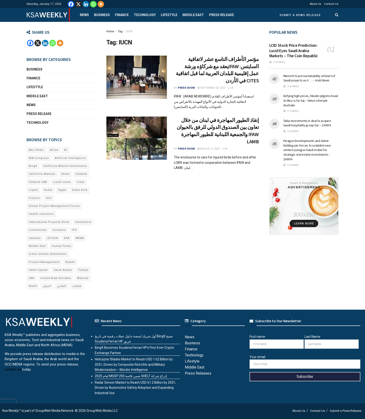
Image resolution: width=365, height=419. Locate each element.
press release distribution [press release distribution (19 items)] (48, 253)
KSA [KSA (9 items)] (67, 238)
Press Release (221, 15)
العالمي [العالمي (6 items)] (61, 286)
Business (102, 15)
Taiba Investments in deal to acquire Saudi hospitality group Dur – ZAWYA (307, 123)
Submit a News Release (300, 15)
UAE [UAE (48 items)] (31, 278)
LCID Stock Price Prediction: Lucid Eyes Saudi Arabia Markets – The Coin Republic (293, 50)
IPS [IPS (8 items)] (74, 229)
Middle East (193, 15)
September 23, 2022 (211, 87)
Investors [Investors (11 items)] (59, 229)
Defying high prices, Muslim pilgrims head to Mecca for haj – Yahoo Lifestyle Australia (310, 100)
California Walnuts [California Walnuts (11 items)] (42, 173)
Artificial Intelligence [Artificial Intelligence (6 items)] (70, 158)
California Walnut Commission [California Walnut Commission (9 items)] (65, 166)
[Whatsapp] (93, 4)
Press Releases (198, 373)
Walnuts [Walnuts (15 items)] (82, 278)
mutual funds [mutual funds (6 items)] (61, 246)
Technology (145, 15)
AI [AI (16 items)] (65, 149)
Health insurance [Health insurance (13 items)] (41, 213)
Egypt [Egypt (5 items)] (62, 189)
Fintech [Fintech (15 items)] (34, 198)
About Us (315, 4)
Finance (122, 15)
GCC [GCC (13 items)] (49, 198)
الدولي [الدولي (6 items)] (47, 286)
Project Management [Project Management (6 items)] (44, 262)
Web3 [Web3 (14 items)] (33, 286)
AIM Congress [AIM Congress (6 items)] (39, 158)
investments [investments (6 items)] (38, 229)
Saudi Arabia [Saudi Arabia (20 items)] (63, 270)
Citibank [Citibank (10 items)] (81, 173)
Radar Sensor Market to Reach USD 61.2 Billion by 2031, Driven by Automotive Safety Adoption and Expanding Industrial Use (135, 388)
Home (110, 31)
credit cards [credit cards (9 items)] (62, 182)
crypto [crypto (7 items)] (33, 189)
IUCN (129, 31)
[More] (101, 4)
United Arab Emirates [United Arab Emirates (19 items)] (56, 278)
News (84, 15)
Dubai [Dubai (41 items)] (48, 189)
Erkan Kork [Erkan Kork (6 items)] (80, 189)
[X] (78, 4)
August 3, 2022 (208, 148)
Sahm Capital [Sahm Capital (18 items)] (38, 270)
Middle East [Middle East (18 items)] (37, 246)
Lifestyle (169, 15)
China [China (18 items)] (65, 173)
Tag (120, 31)
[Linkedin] (86, 4)
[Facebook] (71, 4)
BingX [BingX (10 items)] (33, 166)
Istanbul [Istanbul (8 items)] (35, 238)
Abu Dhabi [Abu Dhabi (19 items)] (36, 149)
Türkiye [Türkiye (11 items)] (83, 270)
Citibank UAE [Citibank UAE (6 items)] (38, 182)
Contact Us (331, 4)
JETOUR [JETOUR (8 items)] (52, 238)
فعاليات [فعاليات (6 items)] (76, 286)
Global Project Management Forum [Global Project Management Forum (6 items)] (54, 206)
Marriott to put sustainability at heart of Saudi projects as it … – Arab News (309, 78)
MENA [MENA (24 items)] (80, 238)
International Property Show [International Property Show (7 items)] (49, 222)
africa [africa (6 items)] (54, 149)
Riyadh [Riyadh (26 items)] (70, 262)
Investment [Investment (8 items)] (83, 222)
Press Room (186, 87)
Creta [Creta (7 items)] (80, 182)
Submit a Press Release (345, 410)
